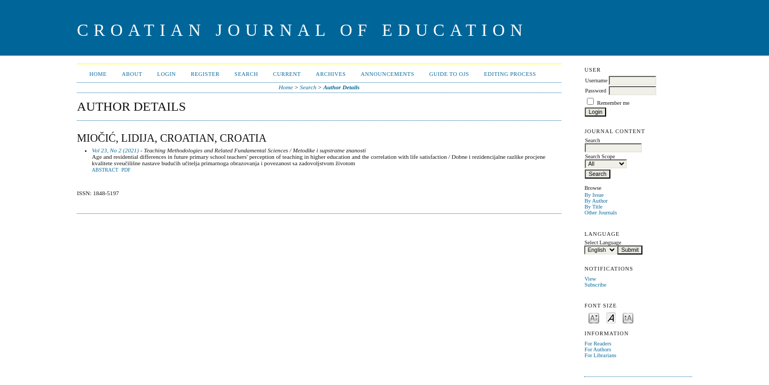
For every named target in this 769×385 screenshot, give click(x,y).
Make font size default (611, 317)
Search (246, 74)
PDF (125, 170)
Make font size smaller (593, 317)
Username (596, 80)
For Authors (597, 349)
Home (98, 74)
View (590, 279)
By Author (596, 201)
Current (287, 74)
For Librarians (600, 355)
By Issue (593, 195)
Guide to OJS (449, 74)
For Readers (597, 343)
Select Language (602, 242)
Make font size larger (628, 317)
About (132, 74)
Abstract (105, 170)
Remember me (613, 103)
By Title (593, 207)
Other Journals (600, 212)
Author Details (341, 87)
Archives (331, 74)
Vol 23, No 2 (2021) (115, 150)
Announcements (387, 74)
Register (205, 74)
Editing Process (510, 74)
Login (166, 74)
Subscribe (595, 285)
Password (595, 91)
